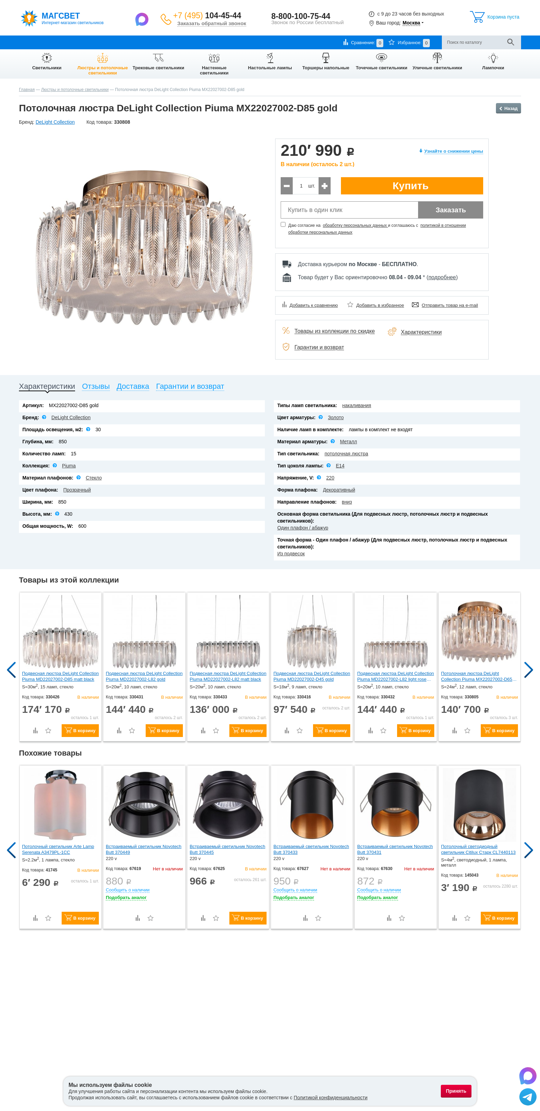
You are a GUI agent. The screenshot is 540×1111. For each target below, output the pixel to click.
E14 (340, 465)
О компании (31, 42)
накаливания (356, 405)
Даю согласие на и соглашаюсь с (377, 229)
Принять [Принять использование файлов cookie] (456, 1091)
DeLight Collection (71, 417)
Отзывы (194, 42)
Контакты (168, 42)
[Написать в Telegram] (528, 1098)
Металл (348, 441)
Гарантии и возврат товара (124, 42)
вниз (347, 502)
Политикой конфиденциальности (330, 1097)
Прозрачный (77, 490)
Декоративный (339, 490)
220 (330, 478)
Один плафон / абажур (302, 528)
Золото (336, 417)
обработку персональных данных (355, 225)
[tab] (47, 387)
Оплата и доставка (70, 42)
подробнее (442, 277)
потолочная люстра (346, 453)
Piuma (69, 465)
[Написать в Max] (142, 19)
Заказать (451, 210)
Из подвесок (291, 553)
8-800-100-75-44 (300, 16)
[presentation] (47, 387)
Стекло (94, 478)
